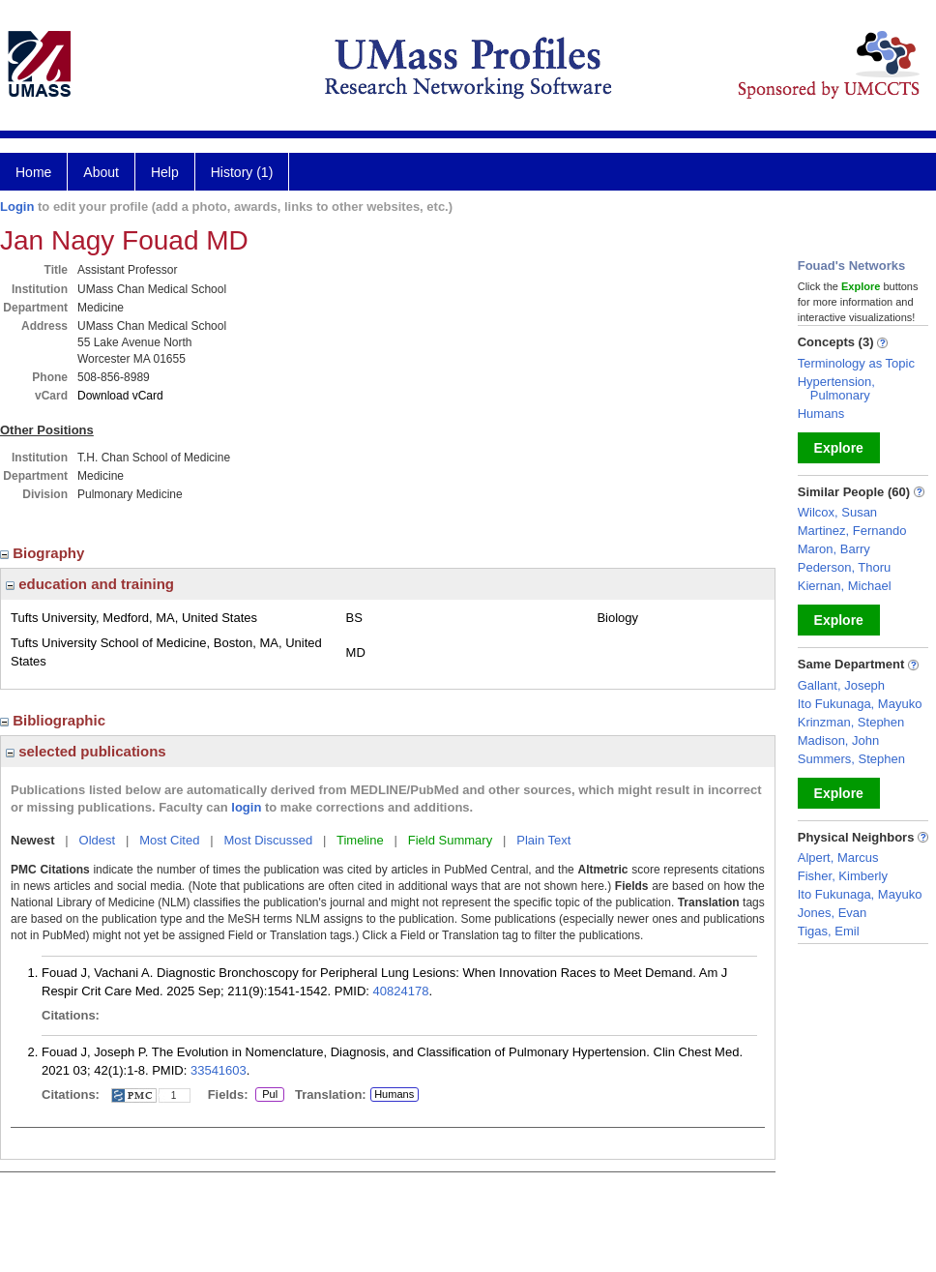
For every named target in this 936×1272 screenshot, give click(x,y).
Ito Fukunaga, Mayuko (860, 703)
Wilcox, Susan (837, 512)
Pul (269, 1095)
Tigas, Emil (829, 931)
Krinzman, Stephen (851, 722)
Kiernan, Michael (845, 585)
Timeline (360, 840)
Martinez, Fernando (852, 530)
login (246, 807)
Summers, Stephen (851, 759)
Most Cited (169, 840)
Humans (394, 1094)
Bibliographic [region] (54, 720)
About (101, 172)
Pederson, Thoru (845, 567)
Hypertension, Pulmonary (836, 388)
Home (33, 172)
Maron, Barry (834, 549)
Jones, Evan (832, 912)
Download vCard (120, 395)
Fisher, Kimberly (843, 876)
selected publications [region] (86, 751)
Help (165, 172)
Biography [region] (44, 553)
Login (17, 206)
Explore (838, 448)
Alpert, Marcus (838, 857)
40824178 (401, 991)
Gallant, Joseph (841, 685)
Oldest (97, 840)
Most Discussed (267, 840)
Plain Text (543, 840)
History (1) (242, 172)
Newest (33, 840)
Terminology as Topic (856, 363)
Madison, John (839, 740)
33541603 (218, 1070)
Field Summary (450, 840)
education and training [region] (90, 584)
